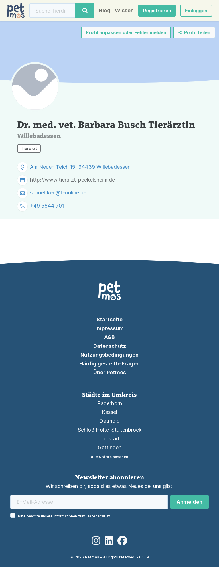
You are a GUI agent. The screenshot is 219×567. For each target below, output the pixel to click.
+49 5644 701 (47, 206)
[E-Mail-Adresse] (89, 502)
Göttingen (109, 447)
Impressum (109, 328)
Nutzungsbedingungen (109, 355)
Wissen (124, 10)
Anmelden (189, 502)
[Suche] (52, 10)
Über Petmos (109, 372)
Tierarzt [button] (29, 148)
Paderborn (109, 403)
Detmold (109, 421)
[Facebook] (122, 541)
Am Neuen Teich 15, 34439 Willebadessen (80, 167)
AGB (109, 337)
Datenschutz (109, 346)
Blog (104, 10)
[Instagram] (96, 541)
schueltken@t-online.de (58, 193)
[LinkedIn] (109, 541)
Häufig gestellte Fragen (109, 364)
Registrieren (157, 10)
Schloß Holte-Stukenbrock (110, 430)
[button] (196, 11)
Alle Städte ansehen (109, 457)
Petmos (92, 557)
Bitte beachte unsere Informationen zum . (64, 516)
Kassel (109, 412)
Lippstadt (109, 439)
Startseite (109, 319)
